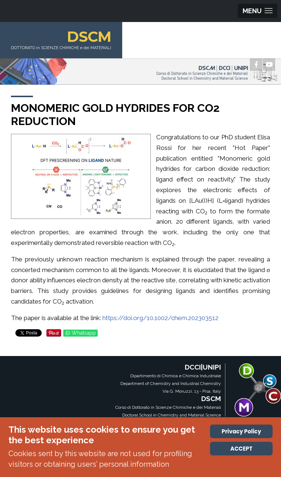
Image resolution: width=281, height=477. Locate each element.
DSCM (89, 36)
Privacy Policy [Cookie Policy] (241, 431)
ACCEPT (241, 448)
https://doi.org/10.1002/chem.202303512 (160, 318)
